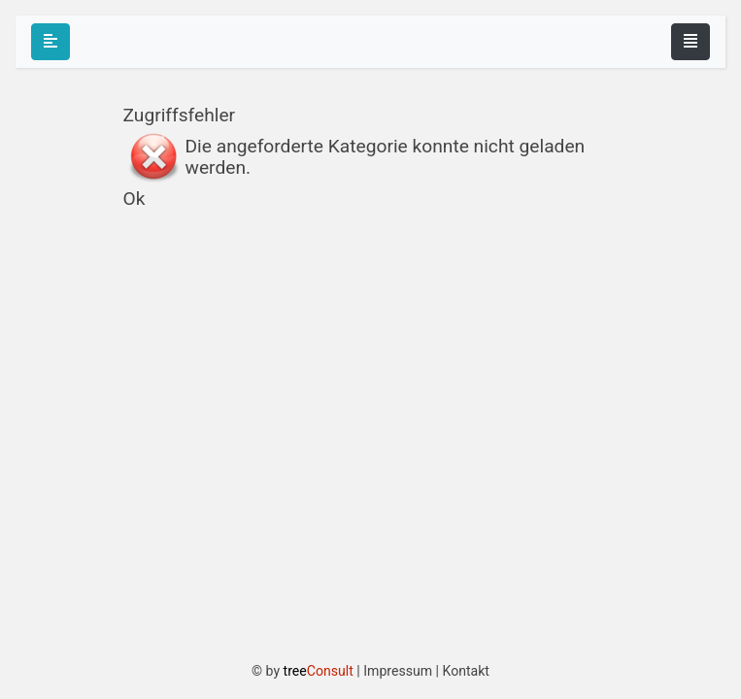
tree (319, 671)
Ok (134, 198)
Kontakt (465, 671)
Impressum (397, 671)
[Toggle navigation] (690, 41)
